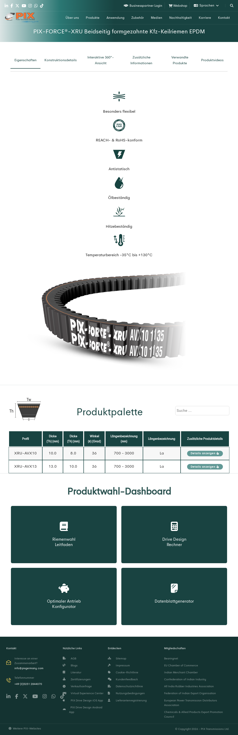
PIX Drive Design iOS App (83, 700)
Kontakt (224, 18)
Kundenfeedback (123, 679)
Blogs (70, 665)
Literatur (72, 672)
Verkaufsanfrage (77, 686)
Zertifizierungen (77, 679)
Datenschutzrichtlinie (125, 686)
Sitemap (117, 658)
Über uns (72, 18)
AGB (69, 658)
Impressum (119, 665)
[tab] (25, 60)
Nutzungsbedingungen (126, 693)
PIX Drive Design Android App (82, 710)
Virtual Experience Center (83, 693)
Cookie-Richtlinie (123, 672)
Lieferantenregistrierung (127, 700)
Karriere (205, 18)
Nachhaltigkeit (180, 18)
